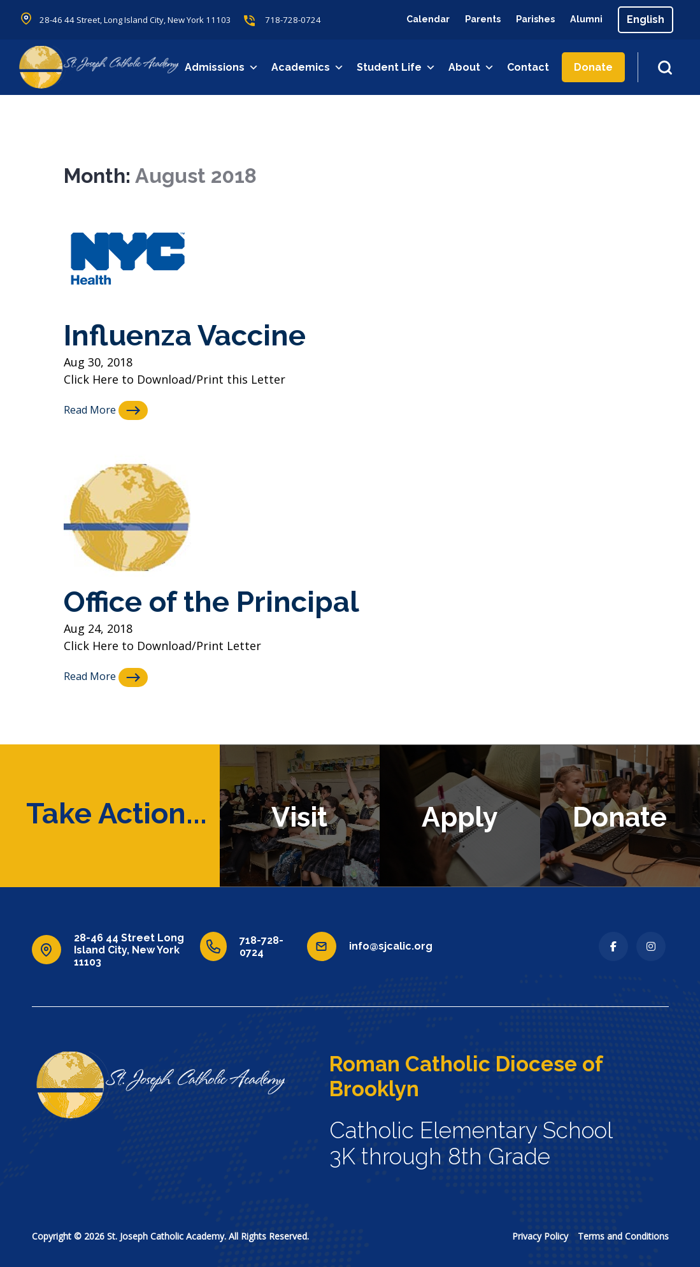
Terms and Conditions (623, 1235)
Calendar (412, 19)
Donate (594, 67)
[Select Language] (645, 19)
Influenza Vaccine (194, 334)
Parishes (529, 19)
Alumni (585, 19)
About (473, 67)
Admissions (223, 67)
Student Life (397, 67)
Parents (471, 19)
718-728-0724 (309, 20)
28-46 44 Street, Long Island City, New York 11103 (143, 20)
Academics (309, 67)
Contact (529, 67)
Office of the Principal (223, 601)
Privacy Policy (540, 1235)
